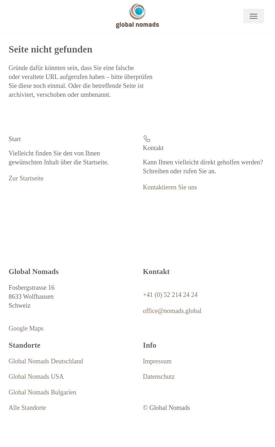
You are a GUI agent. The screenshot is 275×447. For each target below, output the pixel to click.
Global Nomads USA (36, 376)
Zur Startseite (26, 178)
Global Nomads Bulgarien (42, 392)
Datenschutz (159, 376)
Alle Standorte (27, 407)
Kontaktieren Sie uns (170, 187)
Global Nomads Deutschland (46, 361)
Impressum (157, 361)
